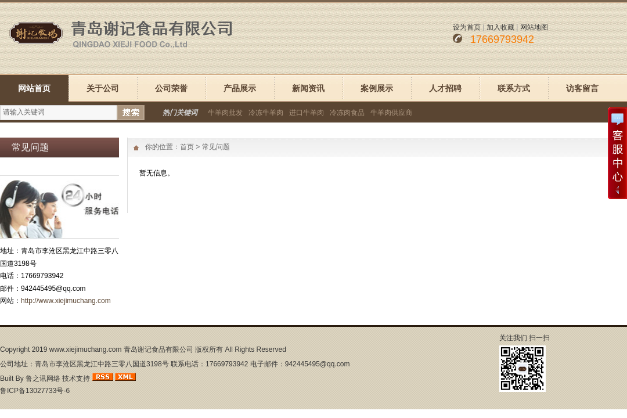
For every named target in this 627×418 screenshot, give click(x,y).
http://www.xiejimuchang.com (66, 301)
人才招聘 (445, 88)
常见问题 (216, 147)
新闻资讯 (308, 88)
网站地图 (534, 27)
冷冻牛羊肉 (265, 113)
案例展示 (377, 88)
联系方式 (514, 88)
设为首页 (467, 27)
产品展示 (240, 88)
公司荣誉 (171, 88)
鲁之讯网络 (43, 378)
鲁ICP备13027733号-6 (35, 391)
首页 (187, 147)
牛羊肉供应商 (391, 113)
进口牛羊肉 (306, 113)
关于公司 (103, 88)
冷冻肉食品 (347, 113)
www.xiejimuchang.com (85, 349)
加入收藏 (500, 27)
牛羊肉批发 (225, 113)
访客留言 (582, 88)
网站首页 (34, 88)
